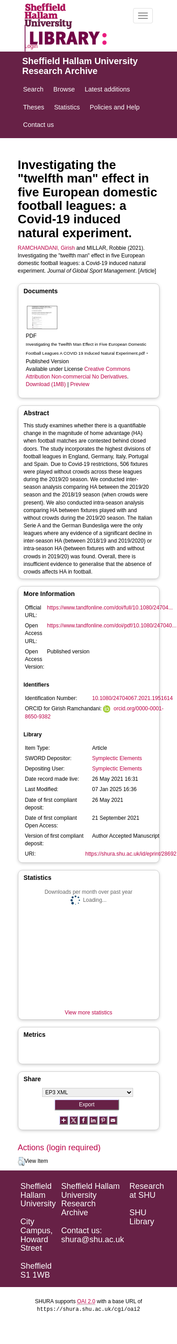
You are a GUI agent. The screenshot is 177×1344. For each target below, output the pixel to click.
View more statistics (88, 1012)
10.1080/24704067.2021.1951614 (132, 698)
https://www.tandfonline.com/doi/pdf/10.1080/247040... (112, 625)
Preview (80, 384)
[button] (21, 1161)
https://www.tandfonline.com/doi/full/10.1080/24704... (110, 608)
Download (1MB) (46, 384)
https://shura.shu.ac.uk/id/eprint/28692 (130, 854)
